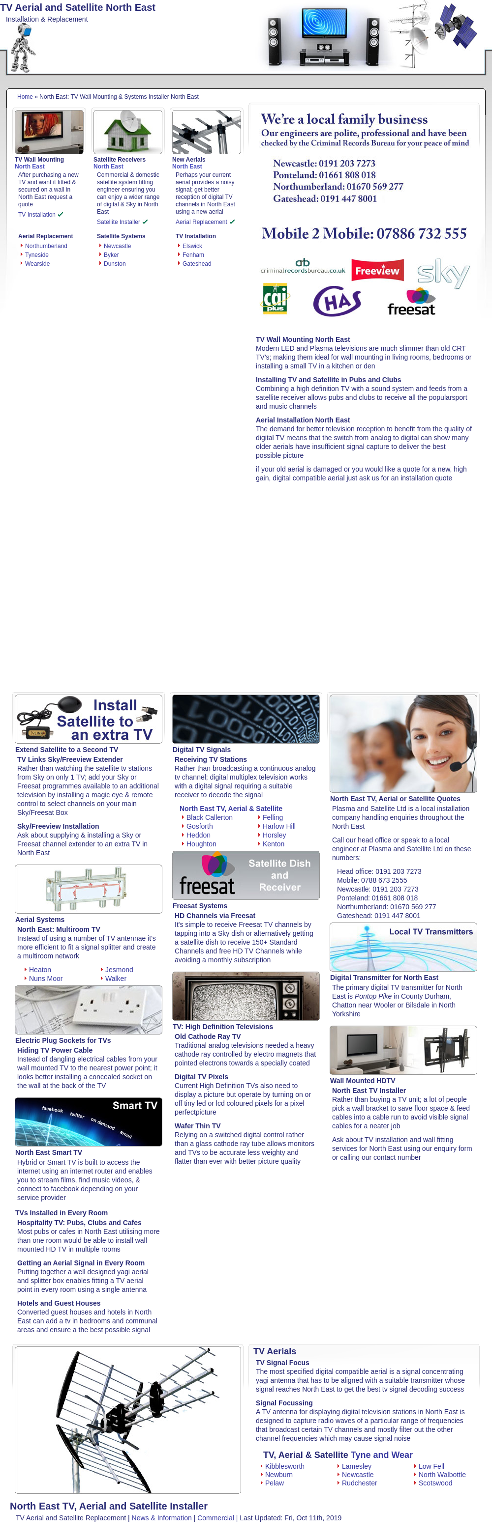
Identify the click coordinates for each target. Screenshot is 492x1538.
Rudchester (357, 1483)
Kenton (271, 844)
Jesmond (117, 970)
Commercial (215, 1518)
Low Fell (429, 1466)
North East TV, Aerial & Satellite (231, 808)
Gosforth (197, 826)
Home (25, 96)
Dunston (115, 263)
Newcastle (117, 246)
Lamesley (354, 1466)
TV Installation (40, 214)
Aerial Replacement (205, 222)
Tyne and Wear (382, 1455)
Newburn (277, 1475)
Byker (111, 255)
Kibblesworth (283, 1466)
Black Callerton (207, 817)
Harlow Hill (277, 826)
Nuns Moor (43, 978)
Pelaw (272, 1483)
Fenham (193, 255)
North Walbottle (440, 1475)
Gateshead (197, 263)
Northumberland (46, 246)
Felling (270, 817)
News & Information (162, 1518)
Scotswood (433, 1483)
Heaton (38, 970)
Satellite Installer (122, 222)
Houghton (199, 844)
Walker (113, 978)
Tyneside (37, 255)
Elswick (192, 246)
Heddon (196, 835)
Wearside (37, 263)
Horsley (272, 835)
